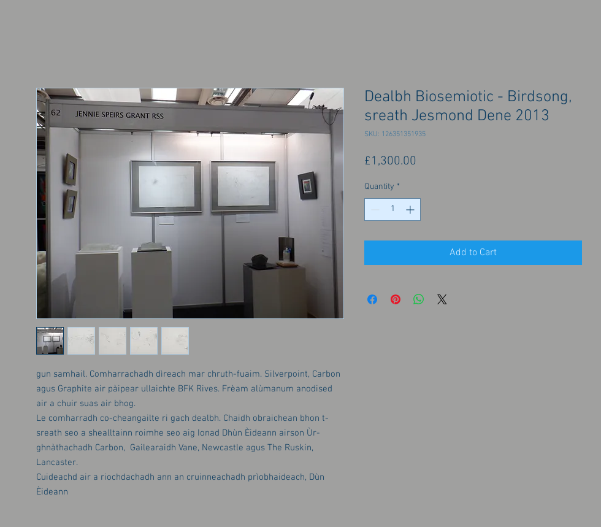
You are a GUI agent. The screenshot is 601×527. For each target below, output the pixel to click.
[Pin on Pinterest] (395, 299)
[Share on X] (442, 299)
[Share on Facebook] (372, 299)
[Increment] (411, 209)
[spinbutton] (392, 209)
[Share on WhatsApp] (419, 299)
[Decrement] (373, 209)
